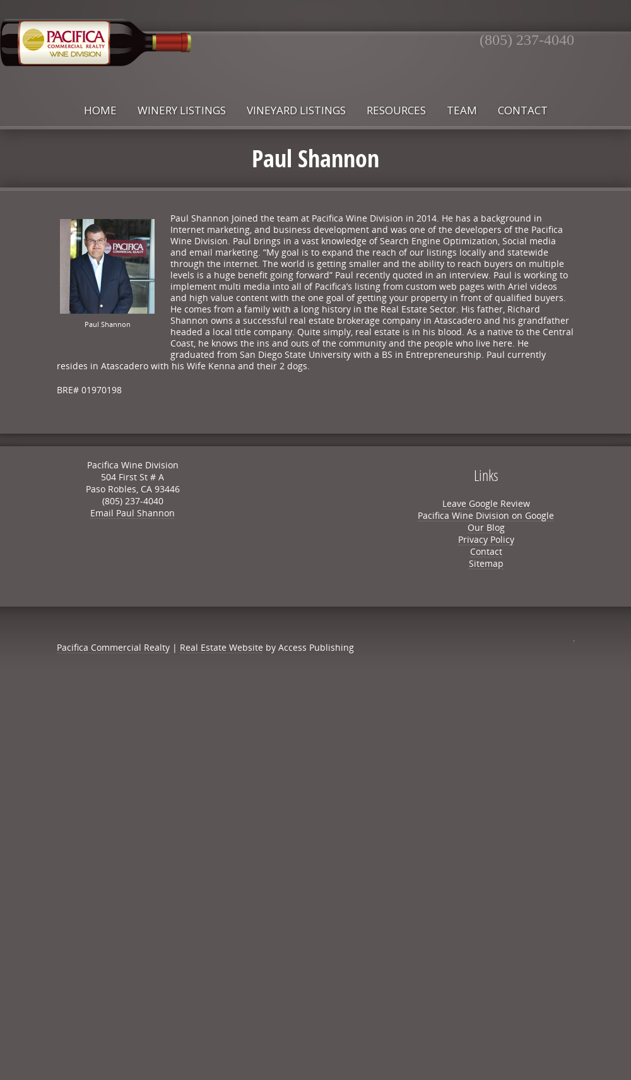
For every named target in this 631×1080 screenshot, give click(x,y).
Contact (523, 110)
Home (100, 110)
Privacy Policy (486, 539)
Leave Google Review (486, 503)
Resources (396, 110)
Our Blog (486, 527)
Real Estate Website (221, 647)
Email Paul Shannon (132, 513)
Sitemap (486, 563)
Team (462, 110)
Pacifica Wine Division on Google (486, 515)
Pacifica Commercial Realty (113, 647)
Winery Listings (182, 110)
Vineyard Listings (296, 110)
